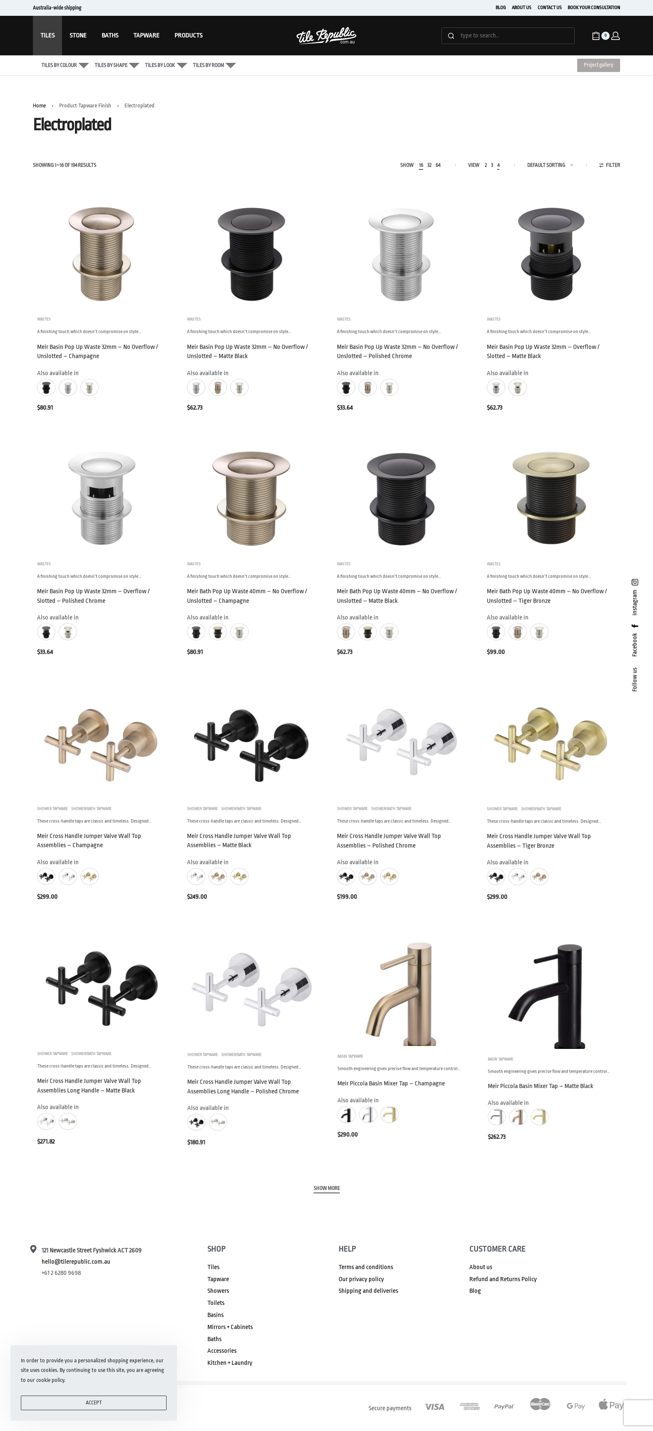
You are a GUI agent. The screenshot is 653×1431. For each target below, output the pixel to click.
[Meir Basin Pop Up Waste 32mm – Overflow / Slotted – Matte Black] (551, 251)
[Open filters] (610, 166)
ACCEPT (94, 1403)
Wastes (44, 324)
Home (39, 105)
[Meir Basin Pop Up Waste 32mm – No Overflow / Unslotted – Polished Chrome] (401, 251)
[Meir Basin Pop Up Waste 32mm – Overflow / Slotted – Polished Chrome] (101, 515)
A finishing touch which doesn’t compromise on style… (89, 336)
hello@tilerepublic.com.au (76, 1261)
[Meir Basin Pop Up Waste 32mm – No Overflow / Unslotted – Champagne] (101, 251)
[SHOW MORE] (327, 1189)
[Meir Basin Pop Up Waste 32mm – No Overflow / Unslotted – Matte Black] (251, 251)
